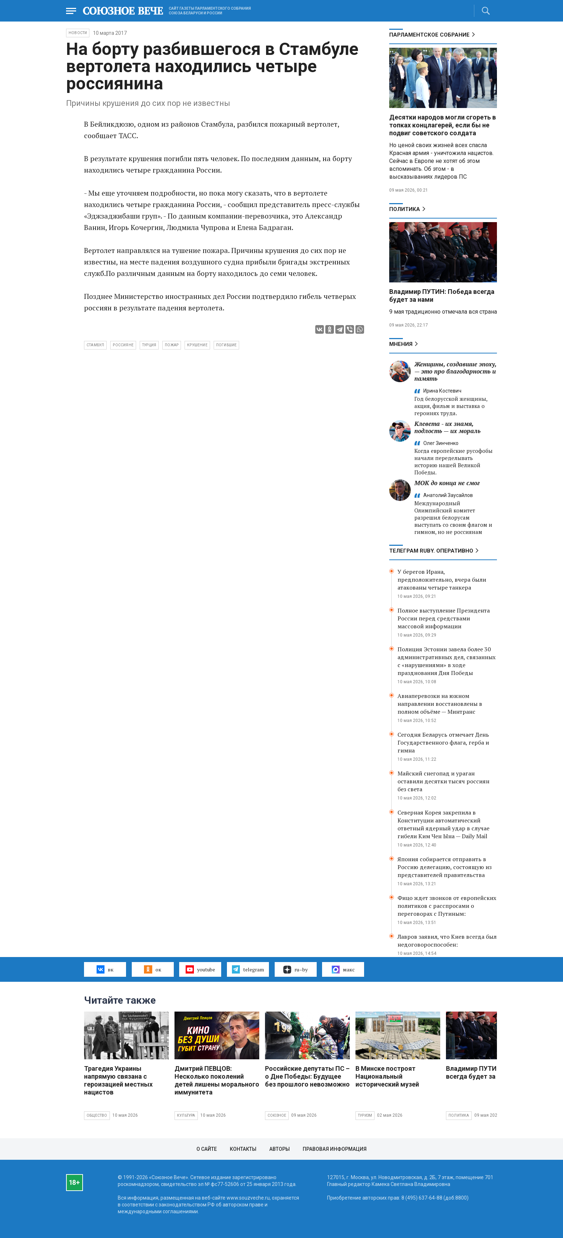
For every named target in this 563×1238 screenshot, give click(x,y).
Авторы (279, 1149)
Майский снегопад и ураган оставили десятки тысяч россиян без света (443, 781)
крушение (197, 345)
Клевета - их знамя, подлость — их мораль (447, 427)
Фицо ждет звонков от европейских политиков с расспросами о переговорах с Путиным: (446, 906)
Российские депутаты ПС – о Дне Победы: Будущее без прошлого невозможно (307, 1076)
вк (105, 969)
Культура (186, 1115)
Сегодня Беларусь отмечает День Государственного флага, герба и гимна (443, 742)
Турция (149, 345)
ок (152, 969)
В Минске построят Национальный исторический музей (387, 1076)
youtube (200, 969)
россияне (123, 345)
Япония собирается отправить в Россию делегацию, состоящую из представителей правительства (444, 867)
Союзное (276, 1115)
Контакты (243, 1149)
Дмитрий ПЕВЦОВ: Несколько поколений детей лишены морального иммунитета (217, 1080)
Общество (97, 1115)
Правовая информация (335, 1149)
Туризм (365, 1115)
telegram (248, 969)
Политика (404, 209)
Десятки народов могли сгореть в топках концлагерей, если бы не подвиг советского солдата (442, 125)
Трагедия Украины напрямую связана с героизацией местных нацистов (118, 1080)
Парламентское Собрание (429, 35)
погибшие (226, 345)
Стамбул (95, 345)
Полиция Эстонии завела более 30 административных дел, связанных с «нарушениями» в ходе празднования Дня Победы (446, 661)
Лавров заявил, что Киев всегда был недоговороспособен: (447, 940)
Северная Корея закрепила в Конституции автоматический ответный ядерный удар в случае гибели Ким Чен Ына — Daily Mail (443, 824)
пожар (171, 345)
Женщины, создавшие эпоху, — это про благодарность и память (455, 371)
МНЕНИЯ (401, 344)
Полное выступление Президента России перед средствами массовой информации (443, 618)
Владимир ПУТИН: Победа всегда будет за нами (487, 1072)
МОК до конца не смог (447, 483)
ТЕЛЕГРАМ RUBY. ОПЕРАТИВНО (431, 551)
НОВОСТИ (78, 33)
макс (343, 970)
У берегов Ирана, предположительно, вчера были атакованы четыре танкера (441, 579)
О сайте (206, 1149)
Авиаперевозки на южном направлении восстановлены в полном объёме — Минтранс (439, 704)
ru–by (295, 970)
